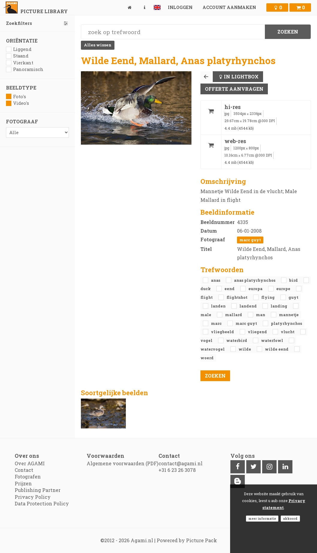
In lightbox (241, 76)
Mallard (234, 314)
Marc (217, 323)
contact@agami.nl (180, 463)
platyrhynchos (286, 323)
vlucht (288, 331)
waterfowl (272, 340)
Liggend (18, 49)
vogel (206, 340)
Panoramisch (24, 69)
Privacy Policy (33, 497)
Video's (17, 103)
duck (206, 288)
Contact (24, 470)
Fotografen (28, 476)
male (206, 314)
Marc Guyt (250, 239)
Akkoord (290, 518)
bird (294, 280)
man (261, 314)
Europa (255, 288)
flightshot (237, 297)
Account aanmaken (229, 7)
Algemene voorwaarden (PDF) (122, 463)
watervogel (213, 349)
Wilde (245, 349)
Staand (17, 56)
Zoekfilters (37, 23)
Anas (216, 280)
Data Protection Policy (42, 503)
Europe (283, 288)
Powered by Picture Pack (187, 540)
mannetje (289, 314)
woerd (207, 357)
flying (268, 297)
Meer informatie (262, 518)
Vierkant (19, 63)
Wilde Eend (277, 349)
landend (248, 306)
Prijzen (23, 483)
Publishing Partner (38, 490)
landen (219, 306)
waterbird (237, 340)
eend (230, 288)
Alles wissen (97, 45)
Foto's (16, 96)
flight (207, 297)
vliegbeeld (223, 331)
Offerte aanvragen (234, 89)
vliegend (258, 331)
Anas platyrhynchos (255, 280)
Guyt (293, 297)
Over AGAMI (30, 463)
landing (279, 306)
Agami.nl (142, 540)
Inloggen (180, 7)
